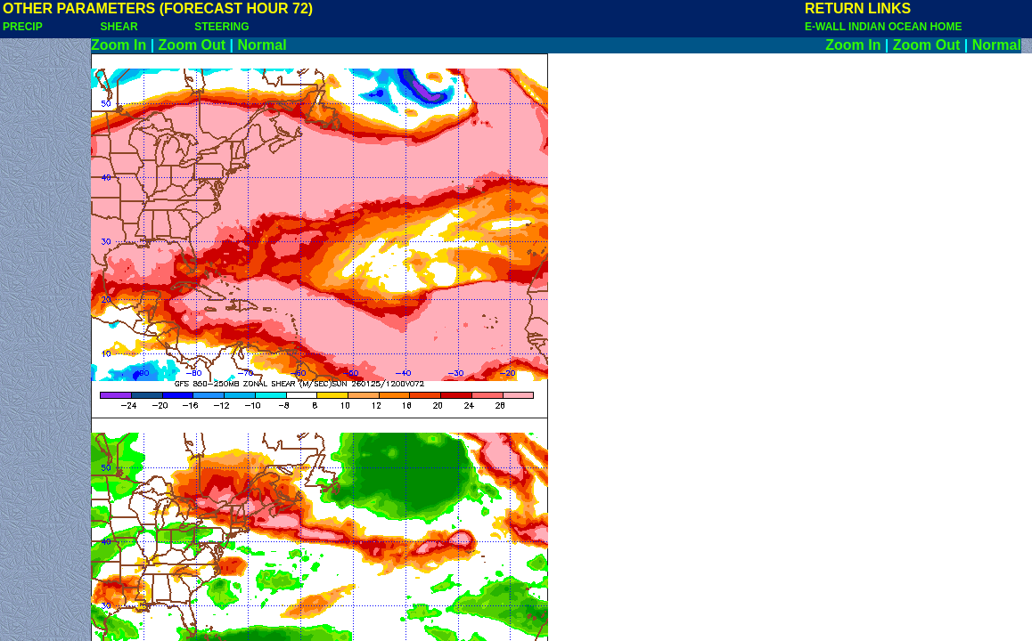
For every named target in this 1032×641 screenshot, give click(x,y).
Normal (262, 45)
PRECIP (22, 26)
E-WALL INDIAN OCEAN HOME (883, 26)
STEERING (221, 26)
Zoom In (118, 45)
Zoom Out (192, 45)
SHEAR (119, 26)
